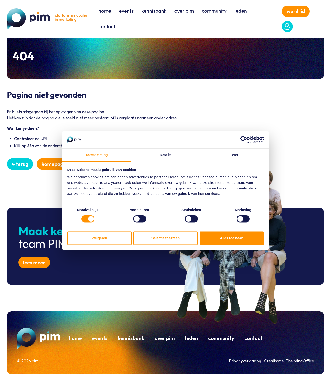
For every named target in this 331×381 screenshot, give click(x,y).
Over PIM (184, 11)
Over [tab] (235, 155)
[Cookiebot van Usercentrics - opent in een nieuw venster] (244, 139)
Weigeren (99, 238)
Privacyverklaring (245, 361)
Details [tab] (165, 155)
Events (126, 11)
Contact (106, 26)
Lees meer (34, 262)
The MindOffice (300, 361)
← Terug (19, 164)
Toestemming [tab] (96, 155)
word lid (296, 11)
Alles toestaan (231, 238)
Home (104, 11)
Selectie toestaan (165, 238)
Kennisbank (153, 11)
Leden (240, 11)
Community (214, 11)
